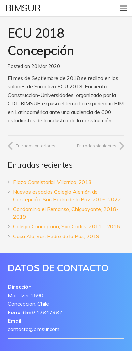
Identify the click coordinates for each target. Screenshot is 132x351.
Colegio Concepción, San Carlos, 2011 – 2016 (66, 226)
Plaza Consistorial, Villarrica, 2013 (52, 182)
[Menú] (123, 8)
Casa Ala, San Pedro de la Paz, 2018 (56, 236)
